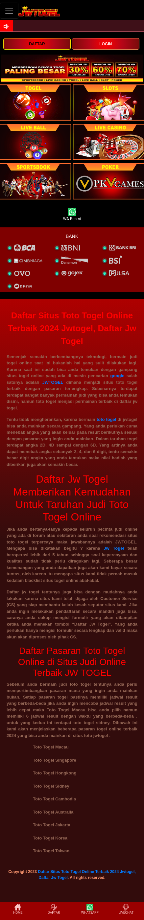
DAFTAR (37, 44)
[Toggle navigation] (9, 11)
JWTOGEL (52, 382)
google (117, 375)
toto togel (106, 419)
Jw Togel (114, 548)
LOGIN (105, 44)
